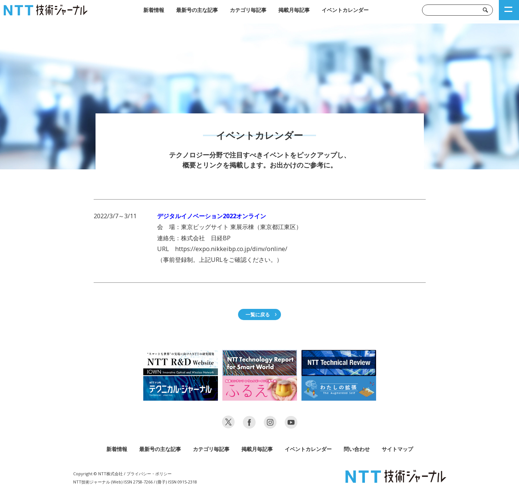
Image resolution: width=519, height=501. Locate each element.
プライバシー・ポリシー (149, 473)
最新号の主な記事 (197, 9)
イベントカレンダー (345, 9)
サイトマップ (397, 449)
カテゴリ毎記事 (248, 9)
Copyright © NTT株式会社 (98, 473)
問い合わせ (357, 449)
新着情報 (153, 9)
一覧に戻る (258, 314)
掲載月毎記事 (294, 9)
